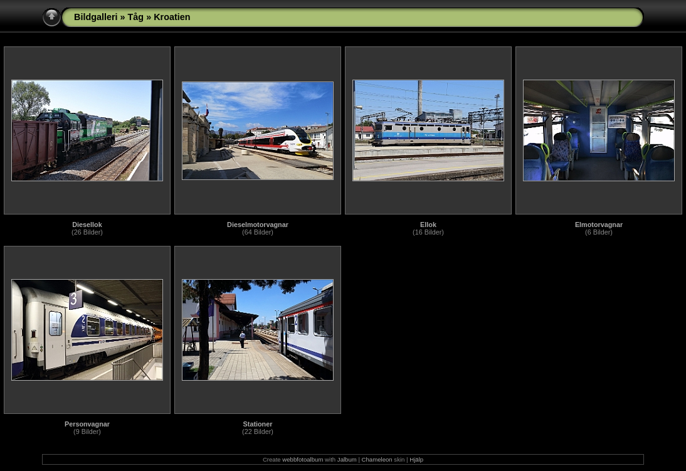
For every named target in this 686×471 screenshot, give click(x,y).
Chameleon (377, 459)
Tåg (136, 17)
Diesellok (87, 224)
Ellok (428, 224)
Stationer (258, 424)
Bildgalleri (96, 17)
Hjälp (416, 459)
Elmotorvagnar (599, 224)
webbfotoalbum (302, 459)
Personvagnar (87, 424)
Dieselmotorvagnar (257, 224)
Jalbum (347, 459)
